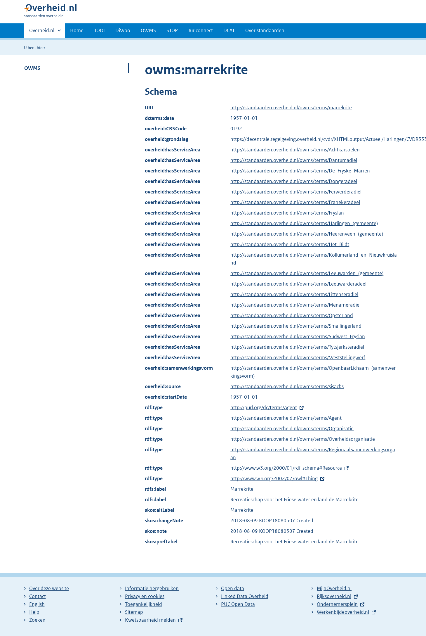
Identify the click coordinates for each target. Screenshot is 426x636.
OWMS (148, 30)
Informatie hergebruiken (152, 588)
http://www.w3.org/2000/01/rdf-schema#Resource (286, 468)
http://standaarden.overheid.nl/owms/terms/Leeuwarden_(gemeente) (306, 273)
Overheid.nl (41, 32)
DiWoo (122, 30)
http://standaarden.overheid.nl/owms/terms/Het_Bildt (289, 244)
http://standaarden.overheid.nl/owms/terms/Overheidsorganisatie (302, 439)
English (37, 604)
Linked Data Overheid (244, 596)
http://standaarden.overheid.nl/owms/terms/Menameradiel (295, 305)
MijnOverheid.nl (334, 588)
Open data (232, 588)
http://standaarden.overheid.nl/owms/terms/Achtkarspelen (295, 149)
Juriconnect (200, 30)
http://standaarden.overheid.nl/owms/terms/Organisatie (292, 428)
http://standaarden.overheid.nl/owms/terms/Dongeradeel (293, 181)
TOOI (99, 30)
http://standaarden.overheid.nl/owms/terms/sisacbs (287, 386)
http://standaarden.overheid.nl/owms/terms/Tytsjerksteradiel (297, 347)
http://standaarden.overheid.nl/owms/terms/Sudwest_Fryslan (297, 336)
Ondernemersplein (337, 604)
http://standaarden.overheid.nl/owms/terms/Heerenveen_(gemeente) (306, 234)
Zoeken (37, 620)
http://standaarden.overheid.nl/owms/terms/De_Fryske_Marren (300, 170)
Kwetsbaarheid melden (150, 620)
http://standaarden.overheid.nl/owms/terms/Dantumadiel (293, 160)
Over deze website (49, 588)
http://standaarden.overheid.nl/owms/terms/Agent (286, 418)
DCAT (229, 30)
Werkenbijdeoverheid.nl (343, 612)
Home (77, 30)
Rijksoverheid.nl (334, 596)
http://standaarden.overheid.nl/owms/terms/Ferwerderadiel (295, 192)
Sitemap (134, 612)
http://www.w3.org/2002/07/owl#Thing (274, 478)
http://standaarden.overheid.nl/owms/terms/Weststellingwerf (297, 357)
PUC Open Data (238, 604)
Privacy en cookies (144, 596)
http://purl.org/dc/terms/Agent (263, 407)
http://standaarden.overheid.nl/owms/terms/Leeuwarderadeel (298, 284)
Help (34, 612)
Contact (37, 596)
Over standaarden (264, 30)
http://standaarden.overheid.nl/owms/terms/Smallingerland (295, 326)
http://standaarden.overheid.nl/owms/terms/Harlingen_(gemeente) (304, 223)
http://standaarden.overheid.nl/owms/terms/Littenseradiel (294, 294)
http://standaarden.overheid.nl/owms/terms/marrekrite (291, 107)
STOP (172, 30)
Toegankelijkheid (143, 604)
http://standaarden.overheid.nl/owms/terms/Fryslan (287, 213)
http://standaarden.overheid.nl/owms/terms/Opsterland (291, 315)
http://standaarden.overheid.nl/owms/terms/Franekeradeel (295, 202)
